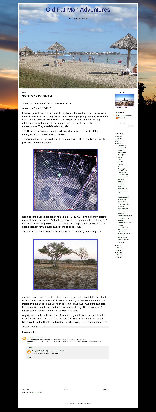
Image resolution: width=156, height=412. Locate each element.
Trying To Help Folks (123, 218)
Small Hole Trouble (123, 177)
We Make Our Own (123, 202)
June (119, 159)
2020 (118, 250)
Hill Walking (121, 206)
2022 (118, 245)
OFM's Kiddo (121, 117)
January (120, 242)
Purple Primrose (122, 181)
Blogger (89, 403)
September (121, 152)
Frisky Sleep (121, 184)
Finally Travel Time (123, 174)
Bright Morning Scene (123, 197)
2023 (118, 143)
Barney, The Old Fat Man (39, 351)
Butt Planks (121, 213)
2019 (118, 252)
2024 (118, 141)
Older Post (105, 389)
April (119, 164)
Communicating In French (125, 222)
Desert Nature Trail (123, 208)
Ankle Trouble (121, 179)
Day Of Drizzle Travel (123, 239)
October (120, 150)
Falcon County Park (123, 204)
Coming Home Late (123, 211)
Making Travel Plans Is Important (124, 234)
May (119, 162)
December (121, 145)
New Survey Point (122, 237)
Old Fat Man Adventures (78, 9)
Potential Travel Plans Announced (123, 230)
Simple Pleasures (122, 186)
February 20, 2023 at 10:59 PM (42, 337)
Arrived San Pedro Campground (123, 171)
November (121, 148)
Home (65, 389)
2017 (118, 257)
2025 (118, 139)
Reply (28, 343)
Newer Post (26, 389)
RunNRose (30, 337)
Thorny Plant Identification (125, 215)
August (120, 155)
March (120, 166)
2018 (118, 255)
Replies (31, 347)
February (120, 169)
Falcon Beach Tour (123, 227)
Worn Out (120, 225)
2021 (118, 248)
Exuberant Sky (122, 199)
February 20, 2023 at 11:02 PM (57, 351)
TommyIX (77, 403)
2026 (118, 136)
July (119, 157)
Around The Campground (124, 195)
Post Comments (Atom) (36, 392)
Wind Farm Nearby (123, 188)
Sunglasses (121, 220)
